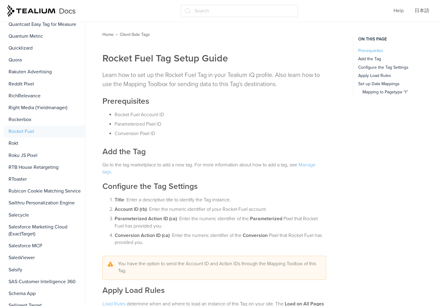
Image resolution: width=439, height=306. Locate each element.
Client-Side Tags (135, 34)
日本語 (422, 11)
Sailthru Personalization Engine (42, 203)
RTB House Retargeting (34, 167)
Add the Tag (369, 58)
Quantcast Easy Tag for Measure (42, 24)
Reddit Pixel (21, 84)
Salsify (15, 270)
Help (399, 11)
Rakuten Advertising (30, 72)
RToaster (18, 179)
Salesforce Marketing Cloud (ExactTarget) (38, 230)
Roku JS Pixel (23, 155)
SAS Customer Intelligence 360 (42, 282)
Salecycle (19, 215)
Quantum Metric (26, 36)
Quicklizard (21, 48)
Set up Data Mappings (379, 83)
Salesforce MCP (25, 246)
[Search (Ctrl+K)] (239, 11)
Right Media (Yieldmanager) (38, 108)
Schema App (22, 293)
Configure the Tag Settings (383, 67)
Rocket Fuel (21, 131)
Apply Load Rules (374, 75)
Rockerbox (20, 119)
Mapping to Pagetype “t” (385, 92)
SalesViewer (22, 258)
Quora (15, 60)
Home (108, 34)
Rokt (13, 143)
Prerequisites (370, 50)
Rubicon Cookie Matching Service (45, 191)
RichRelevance (25, 96)
